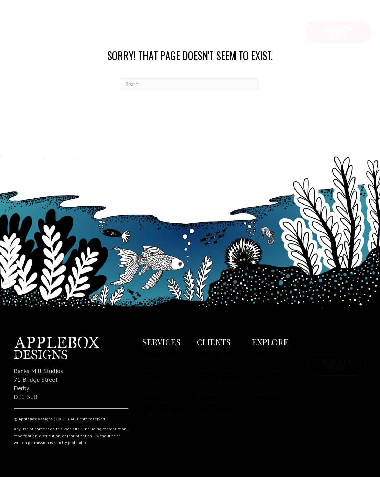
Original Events (214, 413)
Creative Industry (217, 382)
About (259, 358)
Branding (152, 382)
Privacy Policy (267, 393)
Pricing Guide (266, 370)
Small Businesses (217, 370)
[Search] (190, 84)
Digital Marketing (162, 413)
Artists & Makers (216, 358)
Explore (57, 17)
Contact (172, 17)
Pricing (134, 17)
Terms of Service (271, 382)
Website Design (159, 358)
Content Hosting (161, 370)
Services (96, 17)
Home (23, 17)
